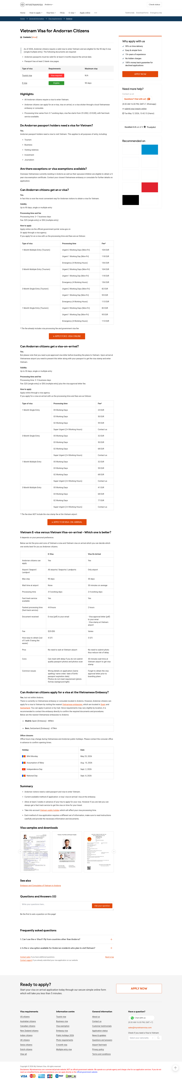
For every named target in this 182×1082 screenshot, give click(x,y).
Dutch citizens (26, 1049)
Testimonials (129, 13)
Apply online (85, 13)
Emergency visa (156, 13)
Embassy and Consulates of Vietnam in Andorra (40, 885)
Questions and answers (102, 1040)
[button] (114, 851)
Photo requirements (64, 1040)
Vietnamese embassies (72, 704)
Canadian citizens (27, 1026)
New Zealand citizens (29, 1031)
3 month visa (61, 1045)
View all (23, 1054)
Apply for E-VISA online (67, 336)
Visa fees (50, 13)
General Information (36, 19)
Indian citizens (26, 1035)
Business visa (62, 1021)
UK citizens (25, 1040)
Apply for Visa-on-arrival (67, 522)
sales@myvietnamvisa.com (140, 1027)
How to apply (35, 13)
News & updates (99, 1035)
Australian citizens (28, 1021)
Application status (100, 1031)
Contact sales (25, 957)
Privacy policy (98, 1049)
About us (96, 1017)
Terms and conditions (101, 1054)
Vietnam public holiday (49, 810)
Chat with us (138, 1018)
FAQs (62, 13)
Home (22, 13)
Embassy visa (62, 1031)
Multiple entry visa (64, 1049)
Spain (103, 704)
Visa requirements (55, 19)
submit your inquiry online (136, 109)
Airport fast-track (99, 1045)
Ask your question (102, 906)
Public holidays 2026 (65, 1035)
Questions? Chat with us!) (137, 99)
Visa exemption (62, 1026)
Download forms (142, 13)
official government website (87, 1072)
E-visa (71, 13)
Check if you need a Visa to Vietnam (143, 1033)
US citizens (25, 1017)
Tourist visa (61, 1017)
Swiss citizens (26, 1045)
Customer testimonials (102, 1026)
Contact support (26, 960)
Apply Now (140, 74)
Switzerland (25, 708)
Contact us (96, 1021)
